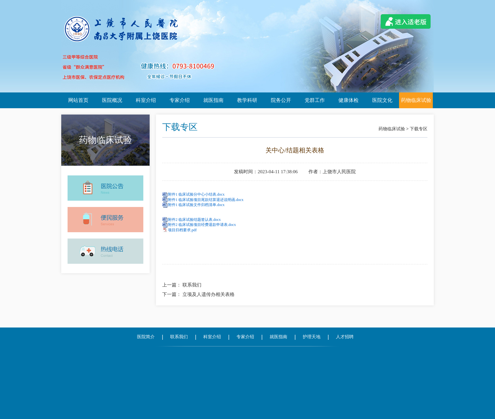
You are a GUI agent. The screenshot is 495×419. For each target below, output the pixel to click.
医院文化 (382, 100)
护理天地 (311, 336)
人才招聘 (345, 336)
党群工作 (315, 100)
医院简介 (146, 336)
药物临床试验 (416, 100)
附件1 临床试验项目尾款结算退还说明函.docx (205, 200)
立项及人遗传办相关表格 (208, 294)
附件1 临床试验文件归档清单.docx (196, 205)
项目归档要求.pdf (182, 230)
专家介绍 (180, 100)
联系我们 (191, 284)
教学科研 (247, 100)
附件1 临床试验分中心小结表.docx (196, 194)
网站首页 (78, 100)
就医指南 (213, 100)
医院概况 (112, 100)
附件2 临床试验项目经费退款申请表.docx (202, 224)
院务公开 (281, 100)
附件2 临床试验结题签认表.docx (194, 219)
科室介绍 (146, 100)
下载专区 (418, 129)
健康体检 (348, 100)
